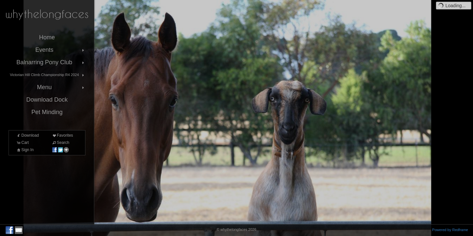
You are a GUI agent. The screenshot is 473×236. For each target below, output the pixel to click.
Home (47, 37)
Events (60, 50)
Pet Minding (46, 112)
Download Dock (47, 99)
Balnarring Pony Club (50, 62)
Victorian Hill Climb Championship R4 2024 (47, 75)
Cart (22, 142)
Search (60, 142)
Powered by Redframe (450, 230)
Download (27, 135)
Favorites (62, 135)
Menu (61, 87)
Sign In (25, 149)
